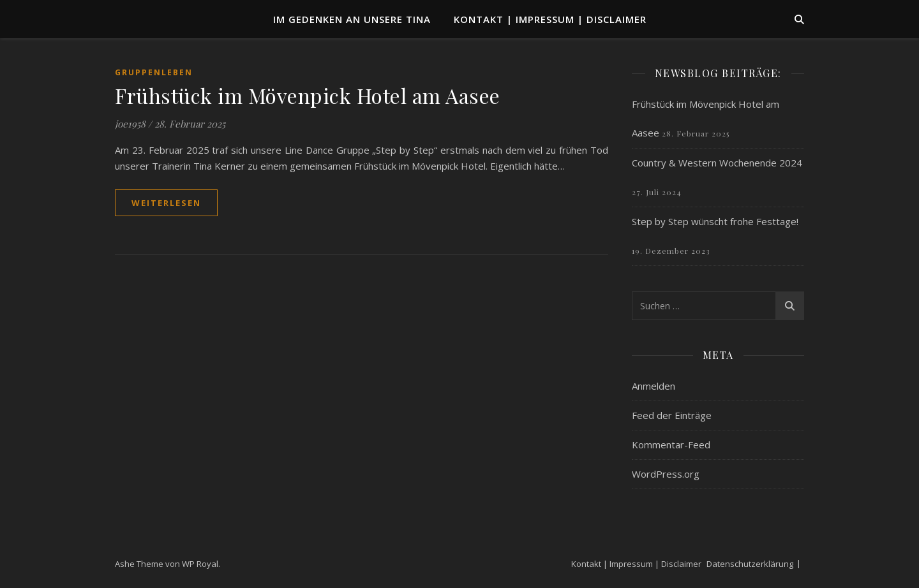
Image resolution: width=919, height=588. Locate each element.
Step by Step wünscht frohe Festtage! (715, 221)
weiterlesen (166, 203)
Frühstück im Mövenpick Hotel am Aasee (307, 95)
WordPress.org (665, 473)
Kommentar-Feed (671, 444)
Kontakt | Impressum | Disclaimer (550, 19)
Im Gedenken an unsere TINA (352, 19)
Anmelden (653, 385)
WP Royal (200, 564)
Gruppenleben (154, 72)
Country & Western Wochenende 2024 (717, 162)
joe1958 (130, 123)
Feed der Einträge (672, 415)
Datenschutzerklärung (749, 564)
